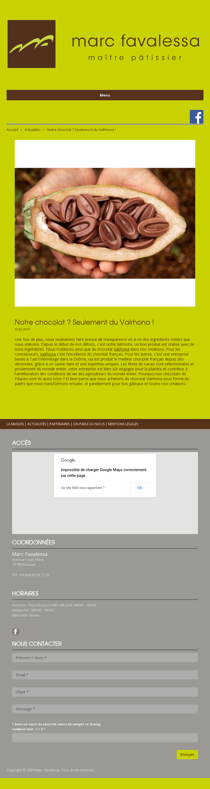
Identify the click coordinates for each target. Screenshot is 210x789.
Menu (105, 95)
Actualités (33, 129)
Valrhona (121, 349)
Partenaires (59, 424)
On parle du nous (88, 424)
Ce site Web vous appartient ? (83, 488)
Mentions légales (123, 424)
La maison (15, 424)
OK (139, 488)
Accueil (12, 129)
